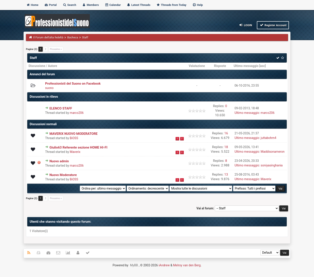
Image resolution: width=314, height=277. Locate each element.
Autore (52, 66)
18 (226, 147)
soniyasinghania (272, 165)
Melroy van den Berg (187, 265)
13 (226, 174)
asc (262, 66)
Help (197, 5)
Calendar (113, 5)
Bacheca (72, 37)
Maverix (75, 152)
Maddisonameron (273, 151)
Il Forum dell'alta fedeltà (48, 37)
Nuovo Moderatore (63, 175)
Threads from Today (171, 5)
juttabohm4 (268, 138)
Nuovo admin (59, 161)
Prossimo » (56, 49)
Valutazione (197, 66)
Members (90, 5)
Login (245, 25)
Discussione (37, 66)
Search (69, 5)
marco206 (77, 113)
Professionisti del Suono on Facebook (73, 83)
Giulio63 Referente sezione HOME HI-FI (78, 147)
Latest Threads (138, 5)
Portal (50, 5)
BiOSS (74, 138)
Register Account (273, 25)
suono (49, 88)
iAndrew (164, 265)
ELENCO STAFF (60, 108)
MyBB (134, 265)
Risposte (220, 66)
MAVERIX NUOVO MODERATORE (73, 134)
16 (226, 133)
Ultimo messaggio (246, 66)
